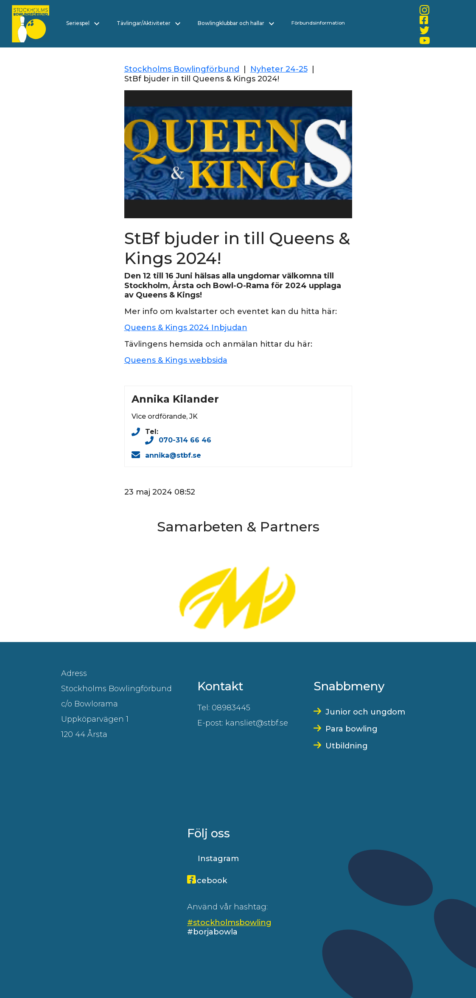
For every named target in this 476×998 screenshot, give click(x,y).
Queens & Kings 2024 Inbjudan (185, 327)
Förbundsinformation (318, 23)
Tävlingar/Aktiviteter (148, 23)
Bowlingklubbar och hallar (236, 23)
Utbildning (346, 746)
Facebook (207, 880)
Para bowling (351, 729)
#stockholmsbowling (229, 922)
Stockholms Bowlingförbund (181, 69)
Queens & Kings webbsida (175, 360)
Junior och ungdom (365, 712)
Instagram (218, 858)
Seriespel (82, 23)
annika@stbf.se (173, 455)
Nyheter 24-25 (279, 69)
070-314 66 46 (185, 440)
